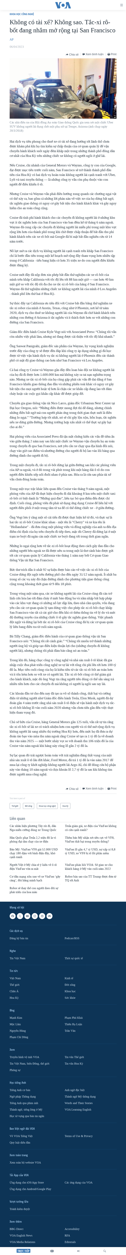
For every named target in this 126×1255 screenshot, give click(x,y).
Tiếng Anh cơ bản (20, 1090)
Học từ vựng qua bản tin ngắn (27, 1116)
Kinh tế (69, 978)
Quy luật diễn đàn (20, 1142)
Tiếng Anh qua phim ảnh (24, 1103)
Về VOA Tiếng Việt (21, 1136)
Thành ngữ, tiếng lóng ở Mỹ (26, 1109)
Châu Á (14, 991)
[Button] (72, 54)
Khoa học (70, 991)
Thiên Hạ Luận (73, 1024)
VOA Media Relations (22, 1242)
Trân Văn (70, 1031)
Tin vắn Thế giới (74, 1057)
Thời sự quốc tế (74, 958)
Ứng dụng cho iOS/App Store (27, 1182)
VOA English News (21, 1235)
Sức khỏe (70, 998)
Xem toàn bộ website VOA (25, 1162)
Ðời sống (70, 985)
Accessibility (72, 1229)
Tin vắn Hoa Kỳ (74, 1063)
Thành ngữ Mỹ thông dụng (80, 1096)
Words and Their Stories (79, 1103)
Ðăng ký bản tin (19, 938)
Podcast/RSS (72, 938)
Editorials (70, 1242)
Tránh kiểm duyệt (20, 1209)
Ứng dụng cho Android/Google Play (30, 1189)
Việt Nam (15, 978)
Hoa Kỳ (14, 998)
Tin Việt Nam (17, 958)
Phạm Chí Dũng (19, 1037)
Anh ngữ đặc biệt (75, 1090)
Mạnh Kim (16, 1018)
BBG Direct (16, 1229)
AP (12, 39)
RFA (67, 1235)
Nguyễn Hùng (18, 1031)
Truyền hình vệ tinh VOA (24, 1057)
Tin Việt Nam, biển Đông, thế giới (29, 1063)
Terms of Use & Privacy (79, 1136)
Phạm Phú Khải (74, 1018)
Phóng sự (15, 1070)
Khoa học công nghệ (22, 14)
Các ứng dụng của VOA (78, 1182)
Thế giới (14, 985)
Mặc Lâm (15, 1024)
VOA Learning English (78, 1109)
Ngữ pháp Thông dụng (23, 1096)
